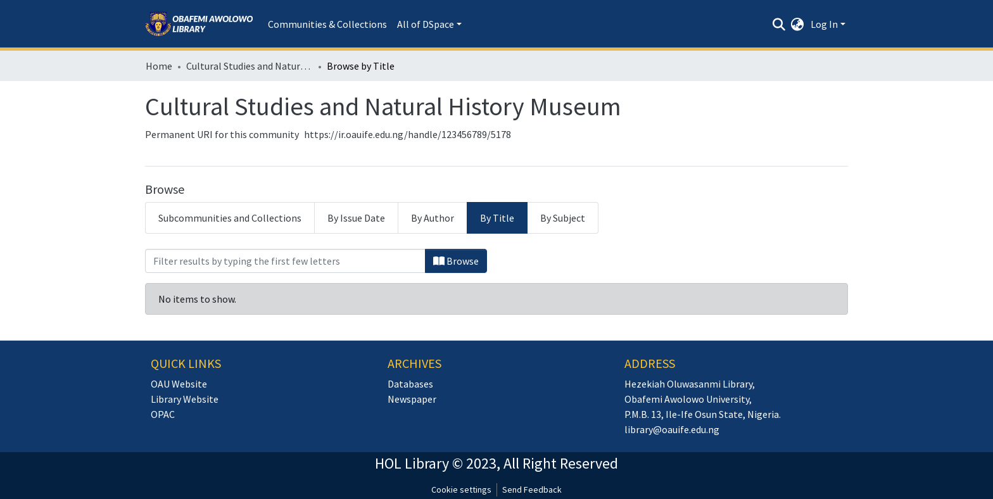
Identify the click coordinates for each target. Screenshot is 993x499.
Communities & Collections (327, 24)
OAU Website (179, 383)
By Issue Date (356, 218)
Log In (824, 24)
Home (159, 66)
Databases (410, 383)
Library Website (184, 399)
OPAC (163, 414)
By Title (497, 218)
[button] (797, 24)
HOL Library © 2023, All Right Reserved (496, 463)
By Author (432, 218)
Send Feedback (532, 489)
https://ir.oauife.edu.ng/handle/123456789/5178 (407, 134)
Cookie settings (461, 489)
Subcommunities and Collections (229, 218)
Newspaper (412, 399)
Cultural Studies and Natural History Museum (249, 66)
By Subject (562, 218)
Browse (456, 261)
